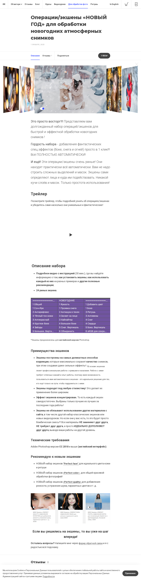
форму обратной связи (92, 543)
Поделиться (63, 56)
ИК (4, 4)
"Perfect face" (71, 463)
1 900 (104, 56)
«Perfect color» (72, 472)
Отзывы (29, 4)
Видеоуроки (59, 4)
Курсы (48, 4)
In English (114, 4)
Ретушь (94, 4)
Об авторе (15, 4)
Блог (37, 4)
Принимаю (130, 573)
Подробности (56, 576)
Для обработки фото (78, 4)
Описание (35, 56)
